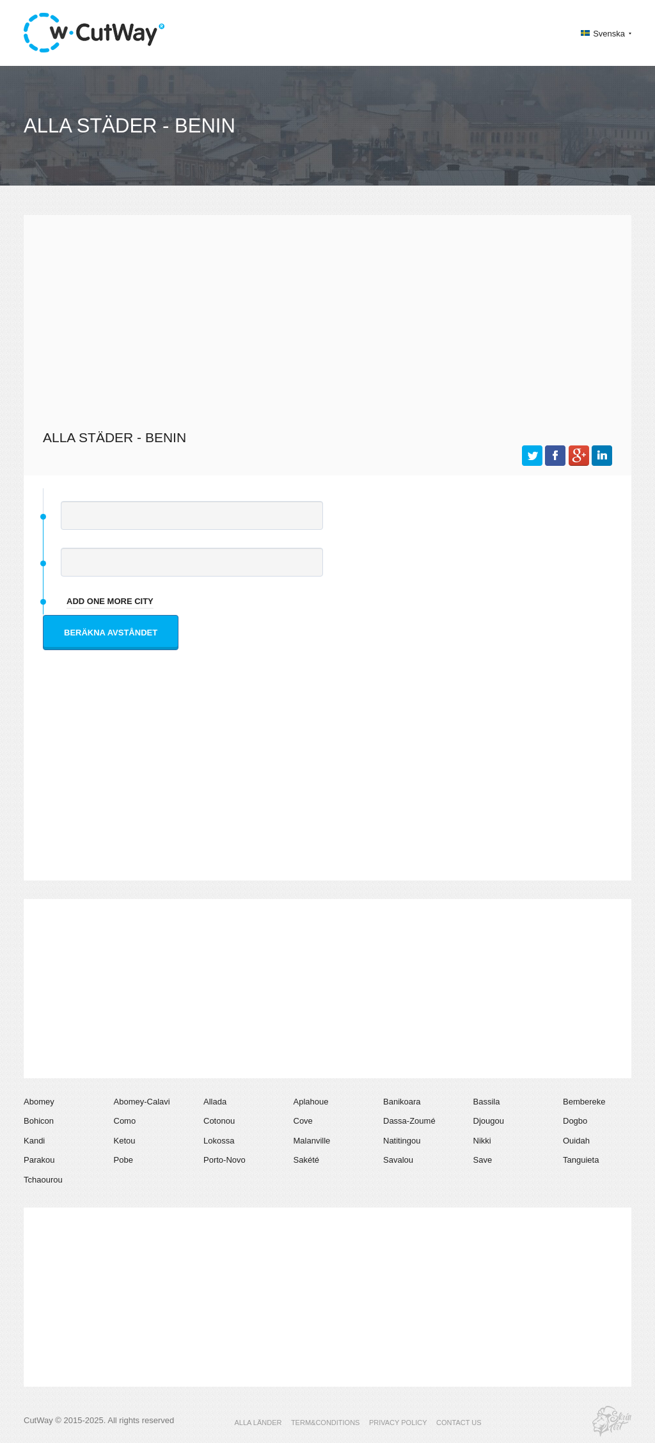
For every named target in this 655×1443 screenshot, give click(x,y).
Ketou (125, 1140)
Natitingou (402, 1140)
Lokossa (218, 1140)
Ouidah (576, 1140)
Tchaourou (43, 1179)
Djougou (488, 1121)
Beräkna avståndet (110, 632)
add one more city (110, 601)
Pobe (123, 1160)
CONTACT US (459, 1422)
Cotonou (219, 1121)
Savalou (398, 1160)
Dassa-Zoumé (409, 1121)
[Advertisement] (327, 320)
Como (125, 1121)
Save (483, 1160)
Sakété (306, 1160)
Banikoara (402, 1101)
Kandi (34, 1140)
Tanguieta (581, 1160)
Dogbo (575, 1121)
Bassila (486, 1101)
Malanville (312, 1140)
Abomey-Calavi (142, 1101)
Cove (303, 1121)
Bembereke (584, 1101)
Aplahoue (311, 1101)
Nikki (482, 1140)
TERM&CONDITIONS (325, 1422)
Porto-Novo (224, 1160)
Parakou (39, 1160)
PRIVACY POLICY (398, 1422)
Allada (214, 1101)
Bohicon (39, 1121)
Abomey (39, 1101)
